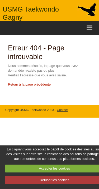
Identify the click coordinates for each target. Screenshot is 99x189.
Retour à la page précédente (29, 84)
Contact (62, 110)
